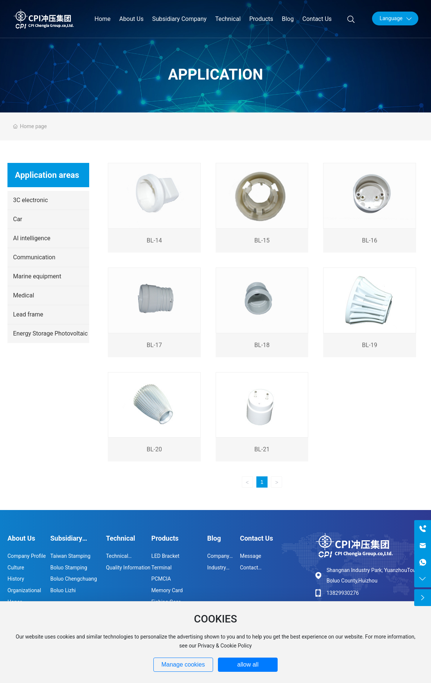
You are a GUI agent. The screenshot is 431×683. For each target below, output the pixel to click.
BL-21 (261, 449)
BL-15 (261, 240)
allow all (248, 664)
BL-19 (369, 345)
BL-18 (261, 345)
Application (215, 74)
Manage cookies (183, 664)
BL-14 (154, 240)
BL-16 (369, 240)
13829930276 (343, 593)
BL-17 (154, 345)
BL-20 (154, 449)
